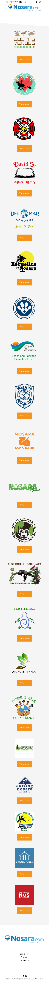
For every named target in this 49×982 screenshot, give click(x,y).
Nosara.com (24, 979)
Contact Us (24, 960)
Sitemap (24, 954)
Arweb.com (39, 979)
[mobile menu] (45, 7)
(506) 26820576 (13, 2)
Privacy (24, 957)
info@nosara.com (28, 2)
